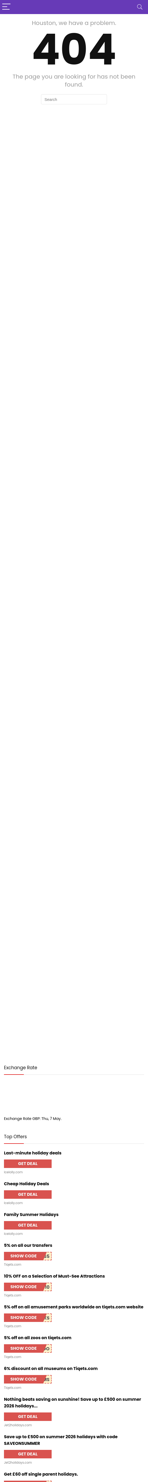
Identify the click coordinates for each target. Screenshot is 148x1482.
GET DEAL (27, 1164)
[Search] (139, 7)
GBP (36, 1118)
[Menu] (6, 7)
